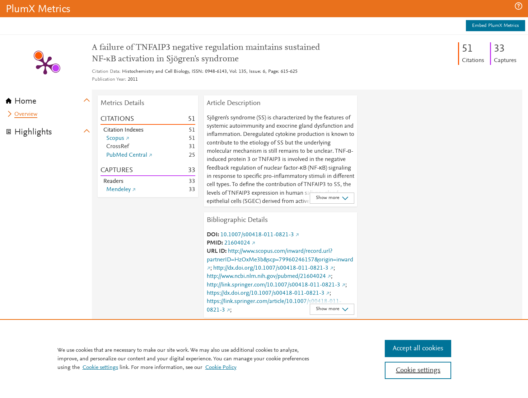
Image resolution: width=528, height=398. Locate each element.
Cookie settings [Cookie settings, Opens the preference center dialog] (418, 370)
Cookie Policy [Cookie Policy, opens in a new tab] (221, 367)
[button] (518, 6)
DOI (212, 235)
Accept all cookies (418, 348)
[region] (264, 358)
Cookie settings (100, 367)
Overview (25, 114)
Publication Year (108, 79)
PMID (214, 243)
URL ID (216, 251)
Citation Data (105, 71)
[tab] (49, 99)
